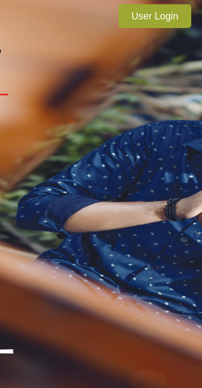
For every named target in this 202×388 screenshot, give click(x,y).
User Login (154, 16)
